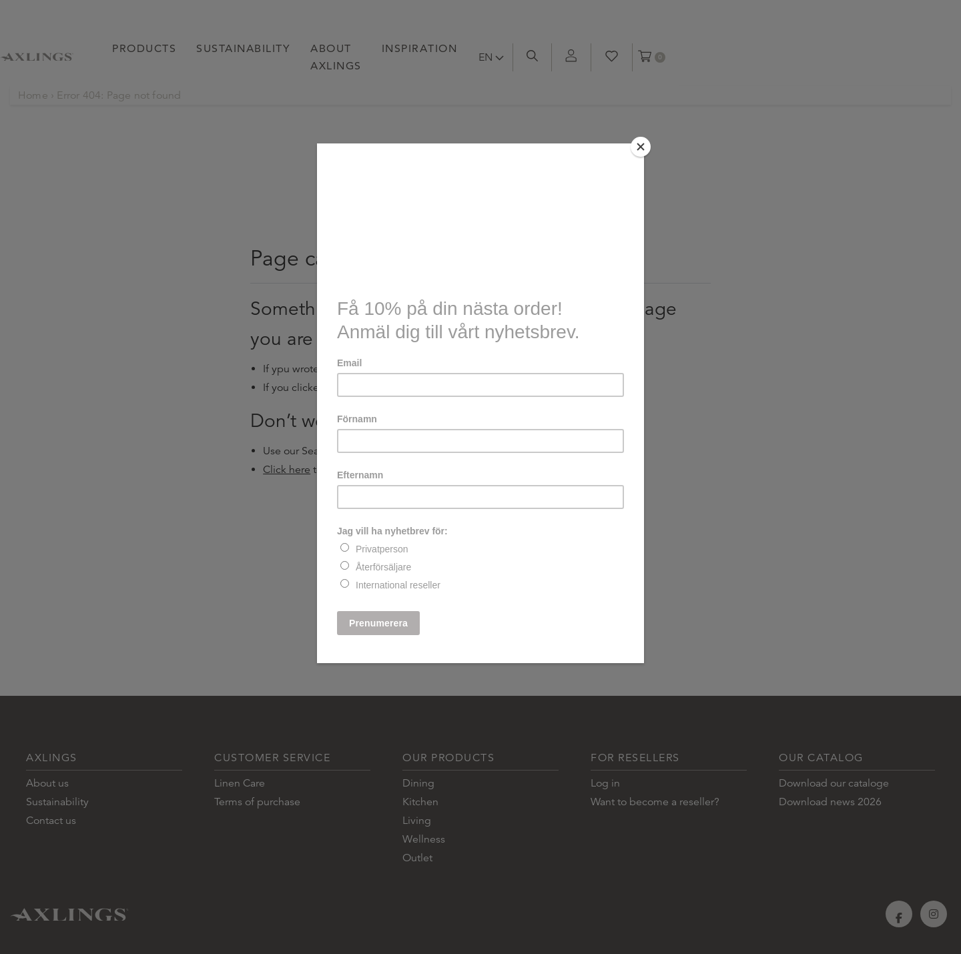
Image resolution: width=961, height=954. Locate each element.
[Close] (641, 147)
